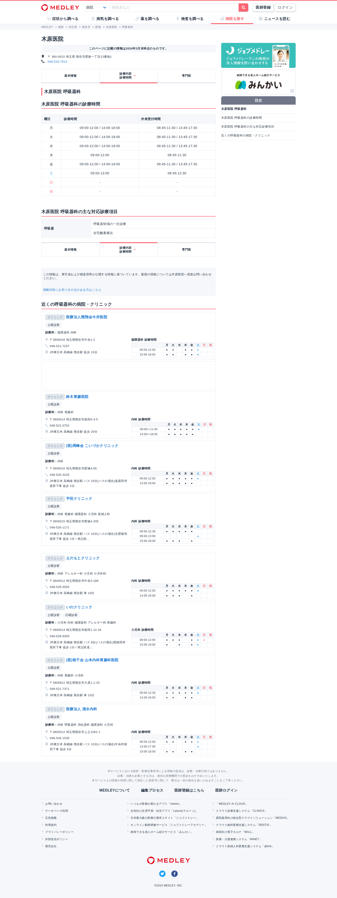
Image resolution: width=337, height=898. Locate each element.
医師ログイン (226, 790)
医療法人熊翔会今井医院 (86, 317)
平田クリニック (79, 499)
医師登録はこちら (189, 790)
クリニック (55, 317)
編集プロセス (152, 790)
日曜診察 (71, 615)
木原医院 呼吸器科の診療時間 (241, 117)
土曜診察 (53, 325)
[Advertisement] (129, 375)
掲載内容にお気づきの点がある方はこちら (72, 289)
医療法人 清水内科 (81, 709)
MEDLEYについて (114, 790)
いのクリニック (79, 607)
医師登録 (263, 7)
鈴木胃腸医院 (77, 397)
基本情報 (70, 75)
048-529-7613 (57, 61)
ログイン (285, 7)
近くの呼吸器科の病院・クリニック (245, 135)
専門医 (186, 75)
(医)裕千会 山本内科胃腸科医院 (92, 660)
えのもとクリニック (83, 558)
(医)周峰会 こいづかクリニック (92, 446)
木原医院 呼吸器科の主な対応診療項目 (247, 126)
